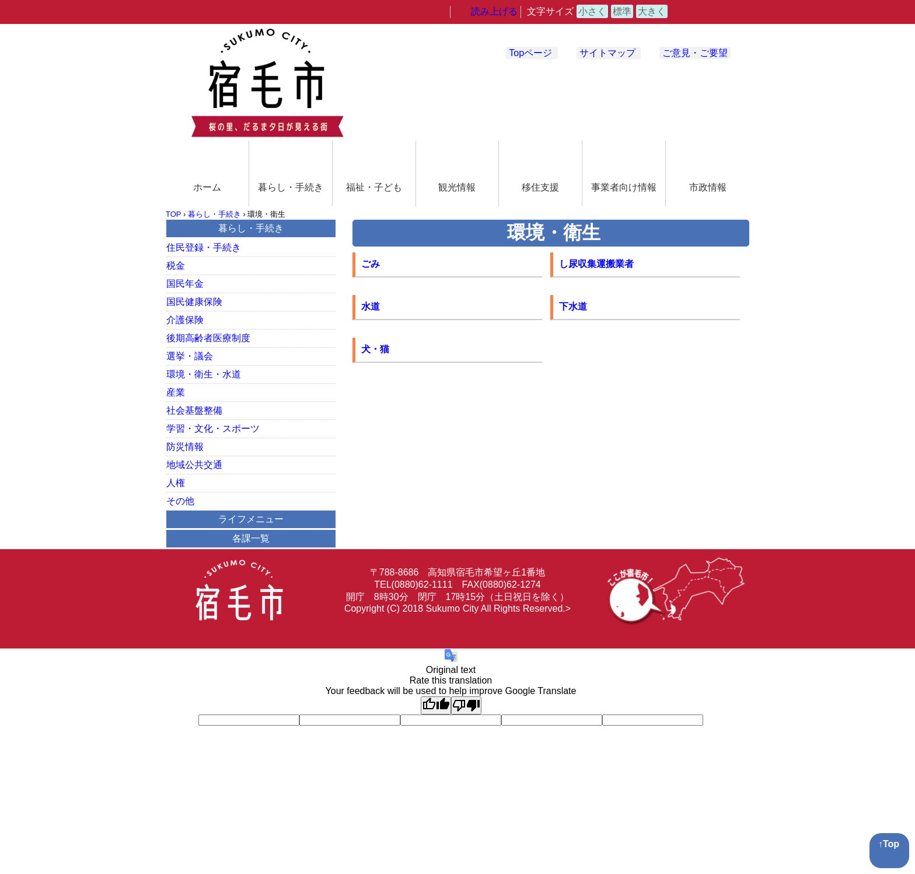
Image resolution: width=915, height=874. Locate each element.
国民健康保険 (194, 302)
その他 (180, 501)
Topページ (530, 53)
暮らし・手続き (290, 187)
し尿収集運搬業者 (596, 264)
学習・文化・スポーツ (213, 428)
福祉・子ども (374, 187)
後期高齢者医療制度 (208, 338)
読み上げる (494, 11)
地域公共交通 (194, 465)
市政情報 (708, 187)
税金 (175, 265)
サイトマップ (607, 53)
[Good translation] (436, 705)
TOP (173, 214)
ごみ (370, 264)
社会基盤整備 (194, 410)
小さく (592, 11)
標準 (622, 11)
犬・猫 (375, 349)
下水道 (573, 306)
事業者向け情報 (623, 187)
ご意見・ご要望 (695, 53)
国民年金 (185, 284)
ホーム (207, 187)
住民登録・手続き (203, 247)
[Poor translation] (466, 705)
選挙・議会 (189, 356)
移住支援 (540, 187)
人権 (175, 483)
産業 (175, 392)
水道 (370, 306)
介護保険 (185, 320)
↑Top (888, 844)
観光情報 (457, 187)
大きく (652, 11)
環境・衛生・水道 (203, 374)
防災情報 (185, 447)
